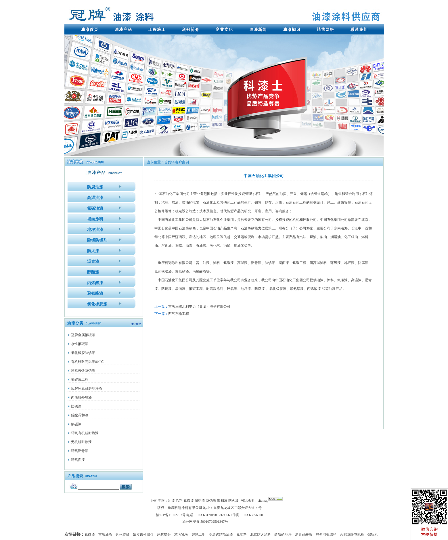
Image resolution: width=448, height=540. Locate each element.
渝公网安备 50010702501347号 (205, 522)
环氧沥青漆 (79, 451)
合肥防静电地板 (352, 535)
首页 (167, 162)
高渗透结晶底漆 (221, 535)
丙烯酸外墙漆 (81, 397)
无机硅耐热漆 (81, 442)
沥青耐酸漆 (303, 535)
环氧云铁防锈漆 (83, 371)
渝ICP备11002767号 (170, 515)
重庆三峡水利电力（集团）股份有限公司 (199, 307)
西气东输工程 (178, 314)
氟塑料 (241, 535)
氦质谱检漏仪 (143, 535)
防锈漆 (76, 406)
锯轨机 (372, 535)
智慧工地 (198, 535)
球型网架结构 (326, 535)
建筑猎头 (164, 535)
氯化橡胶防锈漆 (83, 353)
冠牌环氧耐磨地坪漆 (86, 388)
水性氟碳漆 (79, 344)
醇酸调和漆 (79, 415)
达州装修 (122, 535)
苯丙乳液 (181, 535)
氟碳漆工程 (79, 380)
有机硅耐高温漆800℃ (87, 362)
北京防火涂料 (260, 535)
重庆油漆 (105, 535)
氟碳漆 (76, 424)
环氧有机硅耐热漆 (85, 433)
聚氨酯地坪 (283, 535)
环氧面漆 (78, 460)
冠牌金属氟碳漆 (83, 335)
